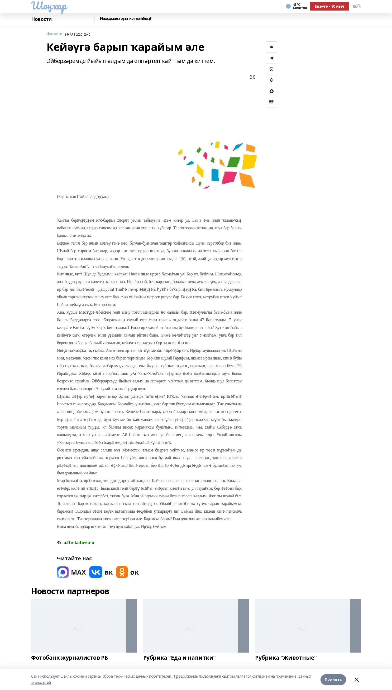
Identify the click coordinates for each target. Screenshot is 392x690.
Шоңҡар (48, 5)
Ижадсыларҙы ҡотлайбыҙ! (125, 18)
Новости (41, 19)
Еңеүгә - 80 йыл (329, 6)
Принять (333, 679)
